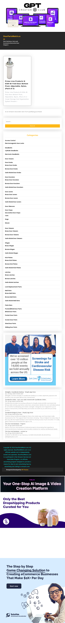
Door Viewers (9, 228)
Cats (6, 215)
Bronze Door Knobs (11, 169)
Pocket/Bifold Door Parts (13, 309)
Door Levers (9, 192)
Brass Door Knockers (12, 180)
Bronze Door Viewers (12, 235)
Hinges (7, 243)
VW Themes (24, 469)
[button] (32, 49)
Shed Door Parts (10, 323)
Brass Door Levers (11, 194)
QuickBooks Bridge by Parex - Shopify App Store (19, 412)
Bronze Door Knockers (12, 183)
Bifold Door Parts (10, 312)
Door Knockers (10, 177)
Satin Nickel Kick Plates (13, 268)
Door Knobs (9, 162)
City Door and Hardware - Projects (15, 424)
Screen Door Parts (11, 320)
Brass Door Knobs (11, 165)
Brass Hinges (9, 246)
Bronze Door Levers (11, 198)
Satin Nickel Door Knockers (14, 187)
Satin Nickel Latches (12, 282)
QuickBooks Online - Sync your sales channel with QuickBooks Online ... (26, 400)
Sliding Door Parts (11, 327)
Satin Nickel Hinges (11, 253)
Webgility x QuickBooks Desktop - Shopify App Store (20, 392)
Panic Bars (8, 305)
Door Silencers (10, 206)
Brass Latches (10, 275)
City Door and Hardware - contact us (16, 431)
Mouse (7, 223)
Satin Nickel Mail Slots (12, 301)
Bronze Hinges (10, 249)
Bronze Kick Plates (11, 264)
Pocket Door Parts (11, 315)
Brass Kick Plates (11, 260)
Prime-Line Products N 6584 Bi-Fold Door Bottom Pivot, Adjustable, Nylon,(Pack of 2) (16, 84)
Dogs (7, 219)
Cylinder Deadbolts (11, 150)
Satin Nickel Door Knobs (13, 172)
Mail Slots (8, 290)
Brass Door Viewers (11, 231)
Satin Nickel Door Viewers (13, 238)
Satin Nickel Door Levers (13, 202)
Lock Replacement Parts (13, 287)
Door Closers (9, 159)
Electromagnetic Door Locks (14, 143)
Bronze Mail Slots (10, 297)
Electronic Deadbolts (12, 154)
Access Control (10, 140)
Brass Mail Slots (10, 293)
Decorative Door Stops (12, 213)
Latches (7, 272)
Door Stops (9, 210)
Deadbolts (8, 148)
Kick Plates (9, 257)
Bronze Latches (10, 279)
